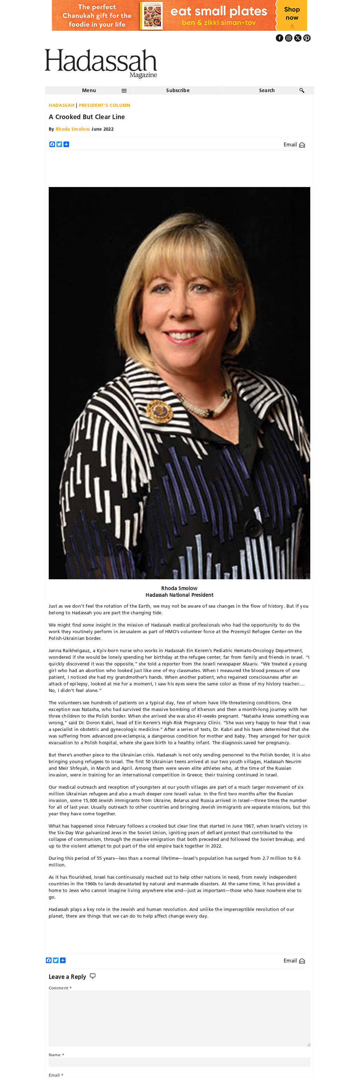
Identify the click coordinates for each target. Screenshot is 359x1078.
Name (57, 1054)
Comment (60, 987)
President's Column (104, 105)
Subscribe (178, 90)
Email (294, 144)
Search (267, 90)
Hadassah (61, 105)
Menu (89, 90)
